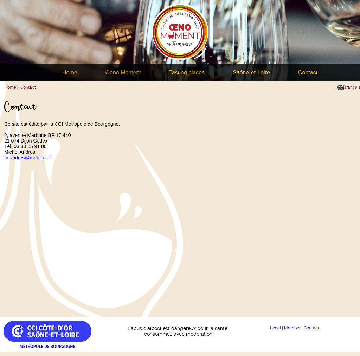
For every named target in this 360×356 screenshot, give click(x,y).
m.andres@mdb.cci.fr (27, 157)
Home (69, 72)
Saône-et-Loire (251, 72)
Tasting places (187, 72)
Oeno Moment (123, 72)
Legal (275, 327)
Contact (307, 72)
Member (292, 327)
